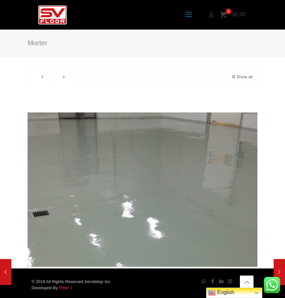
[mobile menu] (188, 14)
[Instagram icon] (230, 281)
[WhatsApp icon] (203, 281)
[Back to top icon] (247, 282)
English (221, 293)
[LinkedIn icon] (221, 281)
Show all (242, 76)
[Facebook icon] (212, 281)
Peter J (65, 287)
